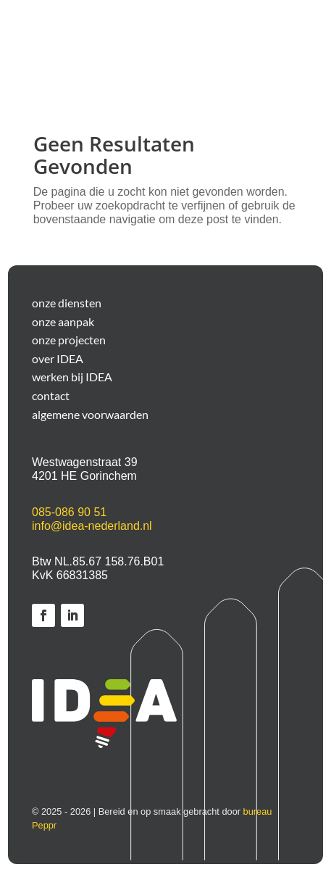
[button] (264, 46)
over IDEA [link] (57, 358)
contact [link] (51, 395)
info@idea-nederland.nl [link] (92, 526)
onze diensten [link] (66, 303)
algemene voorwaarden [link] (90, 414)
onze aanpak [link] (63, 321)
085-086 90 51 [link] (69, 512)
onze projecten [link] (69, 339)
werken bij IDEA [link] (72, 376)
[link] (43, 615)
